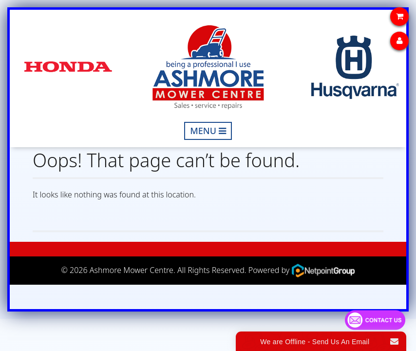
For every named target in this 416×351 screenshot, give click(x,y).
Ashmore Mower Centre (131, 269)
